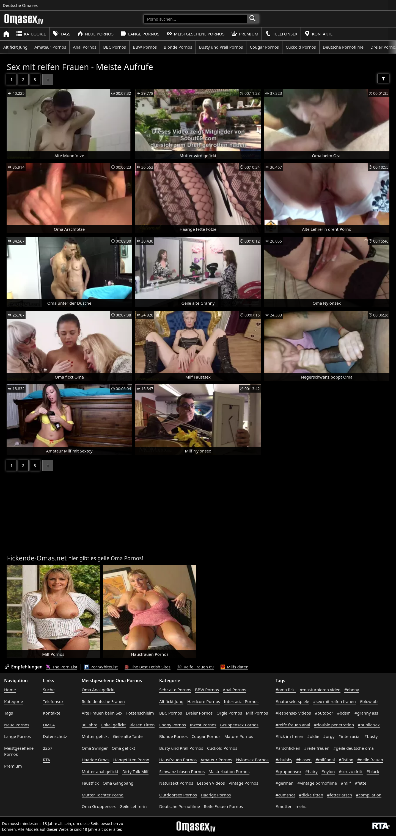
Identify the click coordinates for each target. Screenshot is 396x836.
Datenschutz (55, 736)
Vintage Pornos (243, 783)
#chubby (284, 759)
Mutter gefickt (95, 736)
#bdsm (344, 713)
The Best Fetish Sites (147, 667)
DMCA (49, 724)
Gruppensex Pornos (239, 724)
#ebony (351, 689)
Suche (48, 689)
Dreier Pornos (199, 713)
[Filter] (383, 78)
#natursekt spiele (292, 701)
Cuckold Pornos (301, 47)
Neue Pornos (95, 34)
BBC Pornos (114, 47)
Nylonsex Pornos (252, 759)
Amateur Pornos (50, 47)
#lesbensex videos (293, 713)
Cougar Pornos (264, 47)
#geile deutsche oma (353, 748)
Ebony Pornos (172, 724)
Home (10, 689)
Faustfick (90, 783)
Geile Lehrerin (133, 806)
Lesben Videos (211, 783)
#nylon (328, 771)
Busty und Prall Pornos (221, 47)
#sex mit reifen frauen (334, 701)
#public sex (369, 724)
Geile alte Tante (128, 736)
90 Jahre (89, 724)
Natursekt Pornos (176, 783)
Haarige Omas (95, 759)
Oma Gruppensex (99, 806)
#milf (346, 783)
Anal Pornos (84, 47)
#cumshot (285, 795)
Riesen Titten (142, 724)
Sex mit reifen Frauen (48, 67)
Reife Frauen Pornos (223, 806)
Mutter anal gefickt (100, 771)
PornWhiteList (101, 667)
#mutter (284, 806)
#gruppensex (288, 771)
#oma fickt (286, 689)
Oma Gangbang (118, 783)
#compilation (368, 795)
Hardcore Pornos (203, 701)
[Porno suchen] (195, 19)
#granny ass (366, 713)
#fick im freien (289, 736)
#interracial (349, 736)
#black (373, 771)
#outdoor (324, 713)
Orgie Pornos (229, 713)
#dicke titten (311, 795)
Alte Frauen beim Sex (102, 713)
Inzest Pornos (203, 724)
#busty (371, 736)
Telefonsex (281, 34)
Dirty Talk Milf (135, 771)
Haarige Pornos (216, 795)
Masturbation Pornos (228, 771)
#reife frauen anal (293, 724)
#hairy (311, 771)
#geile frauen (370, 759)
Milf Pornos (257, 713)
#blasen (304, 759)
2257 (47, 748)
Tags (61, 34)
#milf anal (325, 759)
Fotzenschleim (140, 713)
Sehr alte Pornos (175, 689)
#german (284, 783)
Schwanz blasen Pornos (182, 771)
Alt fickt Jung (15, 47)
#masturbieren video (320, 689)
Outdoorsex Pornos (178, 795)
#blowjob (369, 701)
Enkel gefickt (113, 724)
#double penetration (334, 724)
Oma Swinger (95, 748)
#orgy (329, 736)
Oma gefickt (123, 748)
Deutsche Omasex (20, 5)
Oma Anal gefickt (98, 689)
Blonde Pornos (178, 47)
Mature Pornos (238, 736)
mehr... (302, 806)
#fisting (346, 759)
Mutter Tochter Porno (102, 795)
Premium (244, 34)
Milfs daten (234, 667)
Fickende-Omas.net (37, 557)
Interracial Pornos (241, 701)
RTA (46, 759)
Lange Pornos (139, 34)
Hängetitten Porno (131, 759)
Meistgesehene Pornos (195, 34)
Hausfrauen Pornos (178, 759)
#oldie (313, 736)
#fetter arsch (339, 795)
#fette (361, 783)
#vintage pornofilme (317, 783)
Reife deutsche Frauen (103, 701)
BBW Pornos (145, 47)
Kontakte (318, 34)
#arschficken (288, 748)
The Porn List (62, 667)
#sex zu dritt (350, 771)
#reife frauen (316, 748)
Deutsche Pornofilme (343, 47)
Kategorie (31, 34)
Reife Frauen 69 (195, 667)
